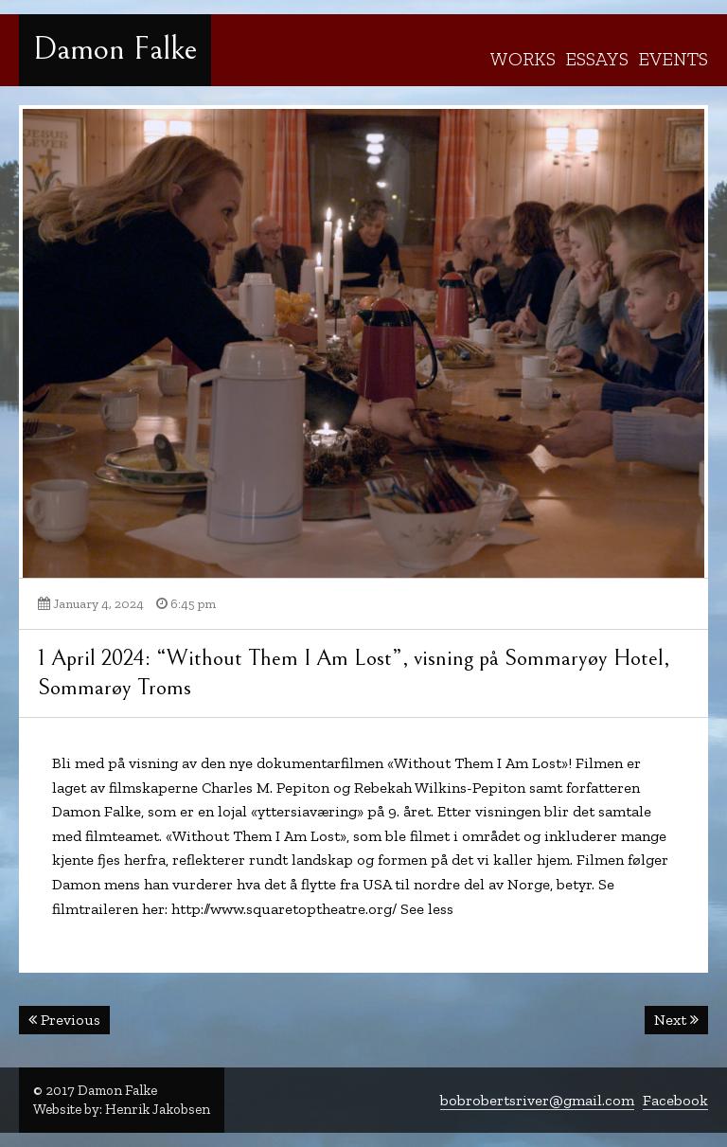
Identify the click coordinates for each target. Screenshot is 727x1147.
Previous (64, 1020)
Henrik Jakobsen (157, 1109)
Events (673, 58)
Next (676, 1020)
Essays (597, 58)
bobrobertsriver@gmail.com (537, 1100)
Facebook (675, 1100)
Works (523, 58)
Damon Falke (115, 49)
